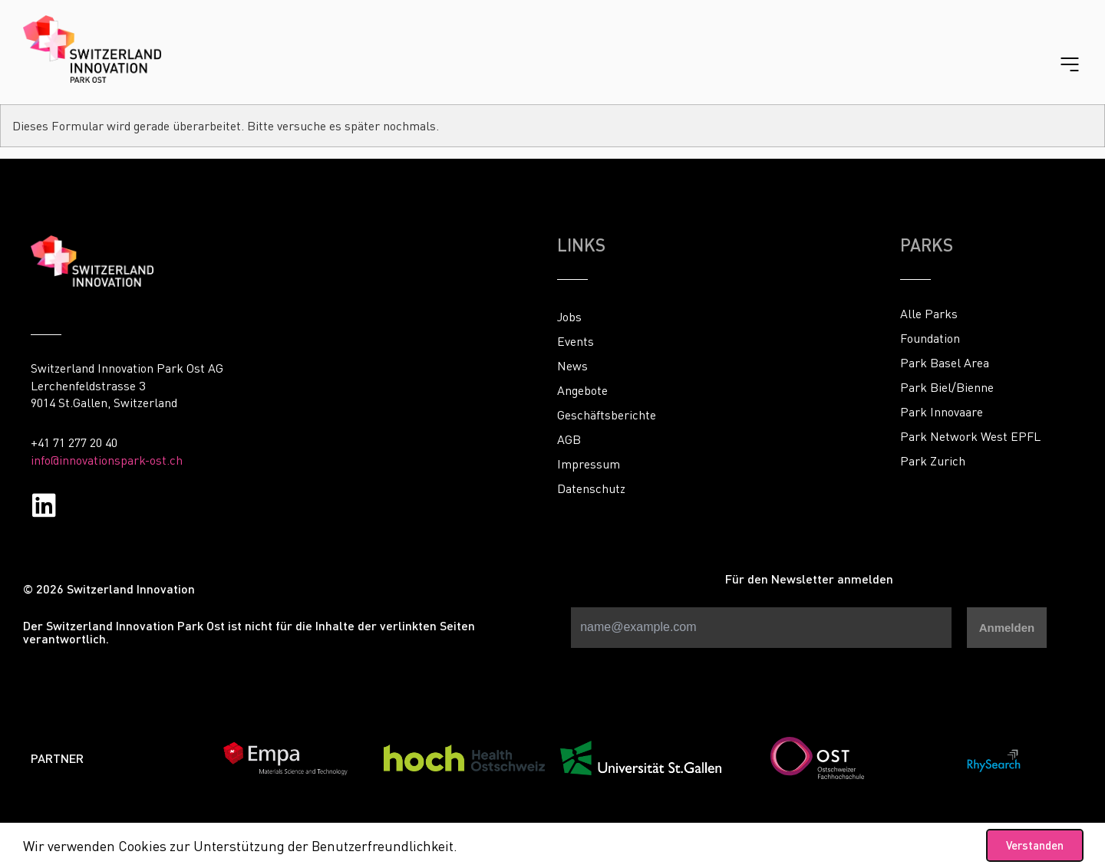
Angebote (582, 390)
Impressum (588, 464)
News (572, 365)
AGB (569, 439)
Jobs (569, 316)
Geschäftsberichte (606, 414)
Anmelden (1007, 627)
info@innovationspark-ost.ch (107, 460)
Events (575, 341)
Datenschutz (591, 488)
